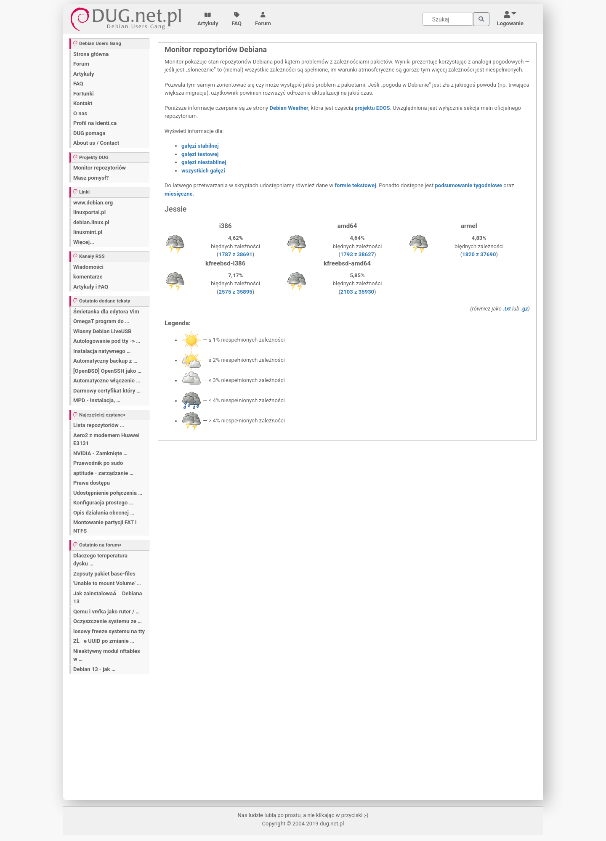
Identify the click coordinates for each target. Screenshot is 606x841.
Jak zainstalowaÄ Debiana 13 (107, 597)
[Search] (448, 19)
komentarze (88, 276)
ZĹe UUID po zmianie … (103, 641)
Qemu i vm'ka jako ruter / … (106, 611)
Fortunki (83, 93)
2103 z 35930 (357, 292)
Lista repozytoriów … (98, 425)
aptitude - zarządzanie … (103, 473)
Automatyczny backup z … (105, 361)
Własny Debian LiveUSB (102, 331)
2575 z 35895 (235, 292)
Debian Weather (288, 108)
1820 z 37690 (479, 254)
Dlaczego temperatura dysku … (100, 559)
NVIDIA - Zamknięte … (100, 453)
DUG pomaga (89, 133)
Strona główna (91, 54)
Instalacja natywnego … (102, 351)
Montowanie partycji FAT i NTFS (104, 526)
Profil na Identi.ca (95, 123)
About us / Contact (96, 143)
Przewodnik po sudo (98, 463)
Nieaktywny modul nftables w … (106, 655)
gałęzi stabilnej (200, 146)
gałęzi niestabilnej (203, 162)
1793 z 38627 (357, 254)
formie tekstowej (355, 185)
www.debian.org (93, 202)
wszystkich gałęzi (203, 170)
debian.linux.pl (91, 222)
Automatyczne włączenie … (106, 380)
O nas (80, 113)
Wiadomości (88, 267)
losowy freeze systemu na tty (109, 631)
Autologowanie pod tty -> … (106, 341)
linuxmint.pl (87, 232)
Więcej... (83, 242)
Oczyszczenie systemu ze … (107, 621)
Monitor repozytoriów (99, 167)
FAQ (237, 19)
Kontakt (82, 103)
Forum (263, 19)
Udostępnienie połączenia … (107, 493)
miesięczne (179, 194)
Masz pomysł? (91, 178)
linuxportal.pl (89, 212)
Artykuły (207, 19)
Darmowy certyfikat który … (107, 390)
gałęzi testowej (199, 154)
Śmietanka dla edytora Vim (106, 311)
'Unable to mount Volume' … (107, 583)
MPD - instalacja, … (96, 400)
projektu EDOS (372, 108)
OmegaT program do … (101, 321)
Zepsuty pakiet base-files (104, 573)
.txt (507, 308)
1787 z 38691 (235, 254)
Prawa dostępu (91, 483)
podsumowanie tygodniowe (468, 185)
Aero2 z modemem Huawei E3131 (106, 439)
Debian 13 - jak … (94, 669)
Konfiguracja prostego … (103, 502)
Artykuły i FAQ (90, 287)
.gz (524, 308)
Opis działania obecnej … (103, 512)
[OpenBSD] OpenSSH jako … (107, 371)
